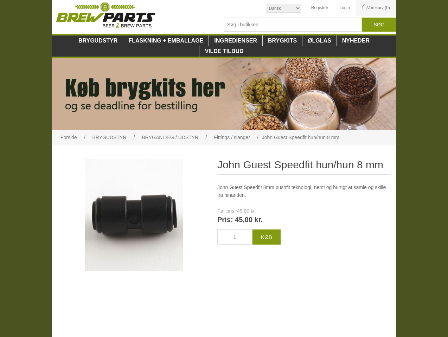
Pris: (225, 220)
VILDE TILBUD (224, 51)
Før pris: (226, 211)
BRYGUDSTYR (97, 41)
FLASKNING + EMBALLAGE (165, 41)
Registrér (319, 7)
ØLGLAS (319, 41)
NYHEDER (356, 41)
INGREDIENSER (235, 41)
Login (344, 7)
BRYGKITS (282, 41)
